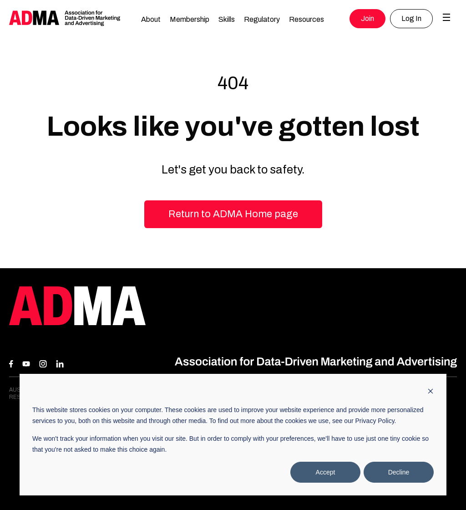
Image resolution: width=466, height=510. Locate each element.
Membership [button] (189, 19)
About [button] (151, 19)
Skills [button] (226, 19)
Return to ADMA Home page (233, 214)
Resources (306, 19)
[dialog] (233, 434)
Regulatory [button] (262, 19)
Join (367, 18)
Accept (325, 472)
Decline (399, 472)
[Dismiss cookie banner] (430, 392)
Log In (411, 18)
